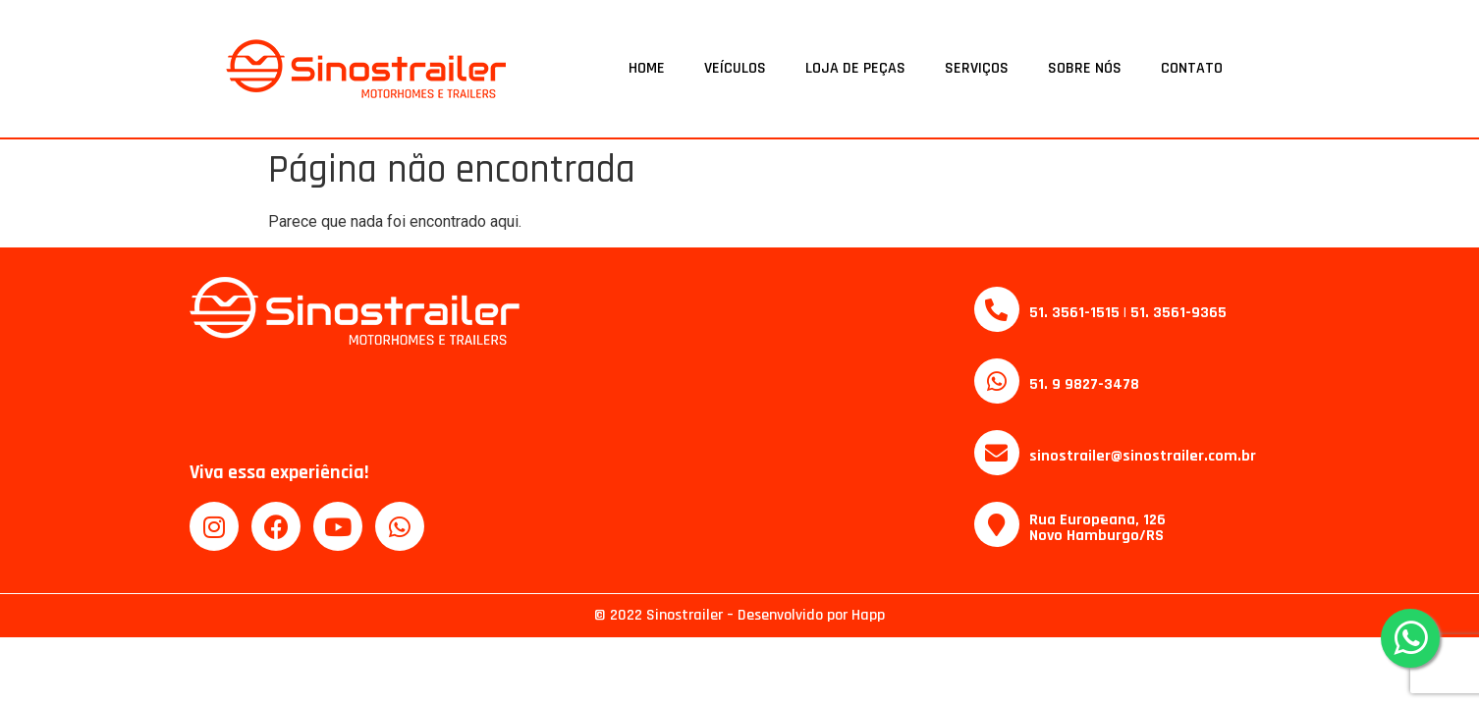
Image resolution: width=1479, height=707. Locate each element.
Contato (1192, 68)
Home (647, 68)
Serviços (977, 68)
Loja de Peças (855, 68)
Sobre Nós (1085, 68)
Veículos (735, 68)
